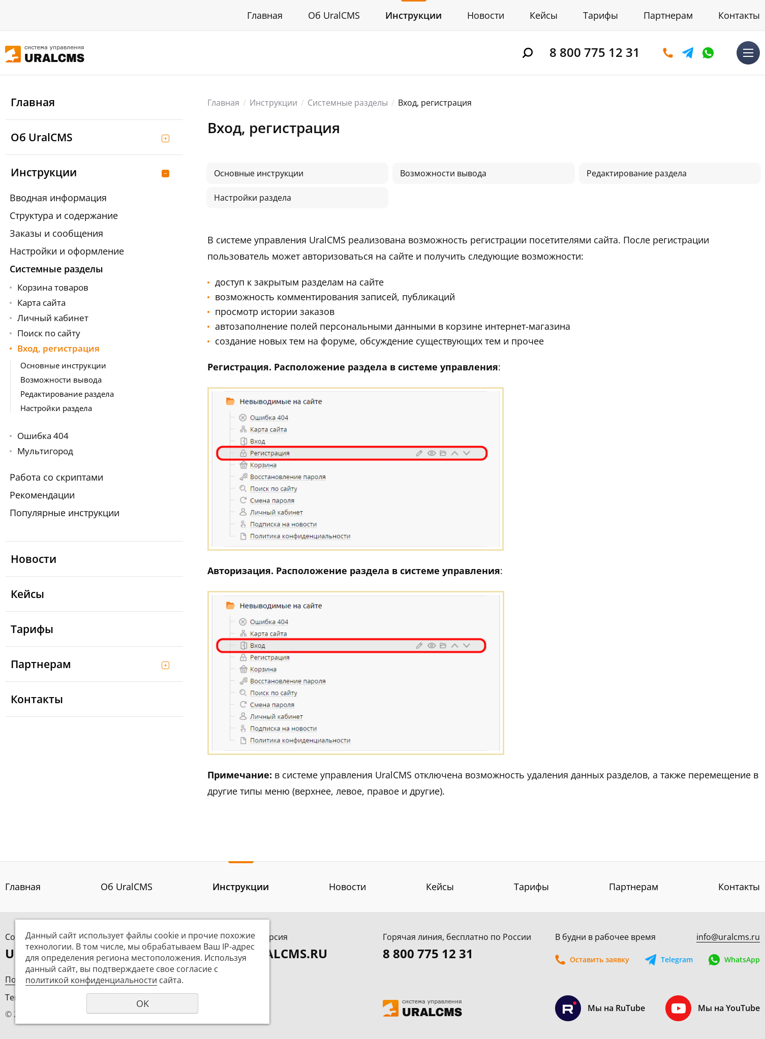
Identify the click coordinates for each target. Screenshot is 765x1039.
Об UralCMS (334, 15)
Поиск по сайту (48, 333)
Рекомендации (42, 495)
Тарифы (600, 15)
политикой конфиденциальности (91, 980)
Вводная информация (58, 198)
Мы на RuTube (600, 1008)
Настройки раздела (56, 408)
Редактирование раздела (67, 394)
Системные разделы (56, 269)
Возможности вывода (61, 379)
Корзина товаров (52, 287)
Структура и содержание (64, 215)
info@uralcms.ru (728, 936)
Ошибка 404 (43, 436)
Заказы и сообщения (56, 233)
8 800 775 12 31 (594, 52)
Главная (265, 15)
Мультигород (45, 451)
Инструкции (413, 15)
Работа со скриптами (56, 477)
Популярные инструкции (64, 513)
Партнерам (668, 15)
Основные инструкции (63, 365)
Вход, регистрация (58, 348)
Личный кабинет (52, 318)
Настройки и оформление (67, 251)
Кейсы (544, 15)
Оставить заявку (668, 53)
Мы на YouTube (712, 1008)
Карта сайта (41, 302)
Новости (485, 15)
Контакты (739, 15)
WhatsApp (708, 52)
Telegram (687, 52)
